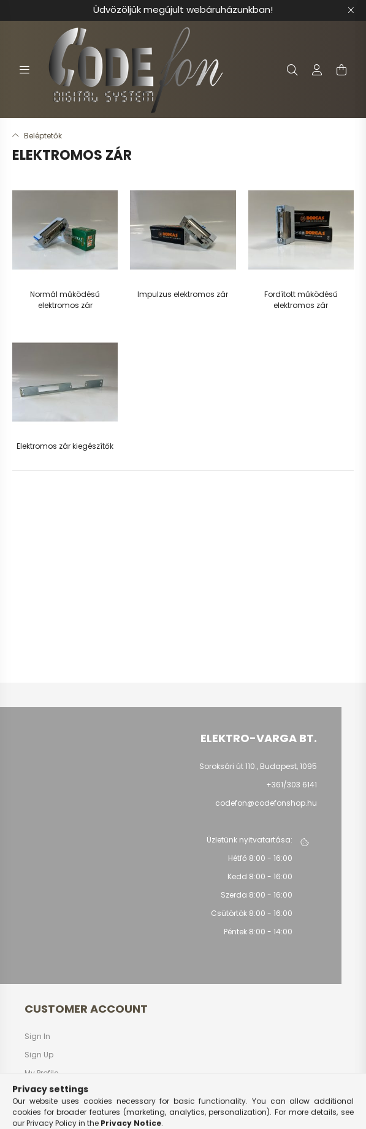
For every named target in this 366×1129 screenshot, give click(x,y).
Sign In (37, 1036)
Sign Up (39, 1055)
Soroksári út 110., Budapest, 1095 (258, 766)
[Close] (350, 10)
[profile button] (317, 70)
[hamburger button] (24, 70)
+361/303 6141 (291, 784)
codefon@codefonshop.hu (266, 803)
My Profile (41, 1073)
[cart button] (341, 70)
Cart (33, 1091)
